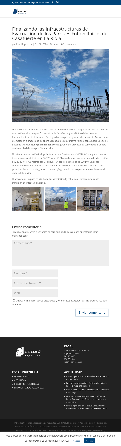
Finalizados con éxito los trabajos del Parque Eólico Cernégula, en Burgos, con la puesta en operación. (86, 399)
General (54, 44)
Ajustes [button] (76, 440)
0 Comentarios (67, 44)
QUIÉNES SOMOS (21, 376)
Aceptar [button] (89, 440)
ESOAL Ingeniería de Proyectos (42, 423)
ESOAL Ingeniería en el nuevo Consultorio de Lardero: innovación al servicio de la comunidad (87, 407)
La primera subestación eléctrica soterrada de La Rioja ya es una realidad (86, 384)
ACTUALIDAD (20, 380)
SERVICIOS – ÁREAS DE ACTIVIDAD (29, 387)
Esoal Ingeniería (24, 44)
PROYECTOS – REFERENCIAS (26, 384)
